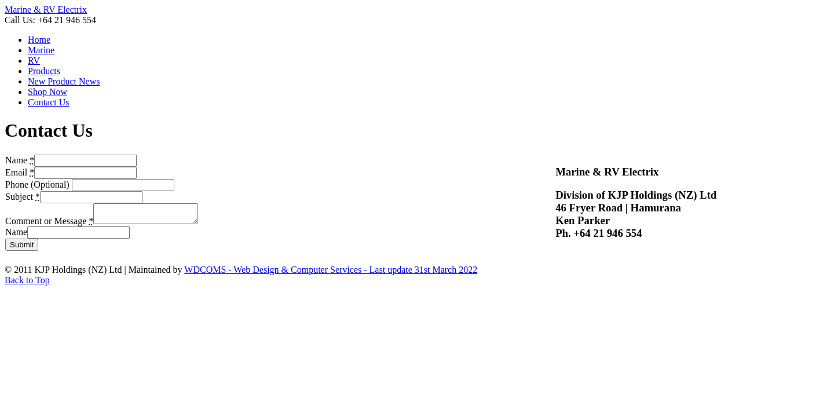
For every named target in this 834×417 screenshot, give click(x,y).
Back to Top (27, 283)
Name (16, 235)
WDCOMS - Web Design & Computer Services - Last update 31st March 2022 (330, 273)
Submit (22, 248)
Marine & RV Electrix (46, 9)
